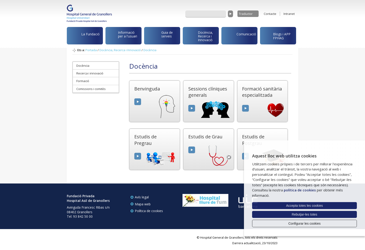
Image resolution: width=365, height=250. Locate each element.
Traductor (246, 14)
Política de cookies (149, 211)
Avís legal (142, 197)
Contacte (270, 14)
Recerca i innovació (89, 73)
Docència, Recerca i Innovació (198, 35)
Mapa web (143, 204)
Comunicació (239, 34)
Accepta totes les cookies (304, 205)
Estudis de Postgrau (253, 139)
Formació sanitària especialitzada (262, 92)
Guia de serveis (159, 36)
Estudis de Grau (205, 136)
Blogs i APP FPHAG (276, 34)
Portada (91, 50)
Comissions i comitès (91, 89)
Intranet (289, 14)
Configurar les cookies (304, 223)
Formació (82, 81)
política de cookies (300, 190)
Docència (149, 50)
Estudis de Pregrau (145, 139)
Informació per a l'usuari (122, 35)
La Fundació (84, 36)
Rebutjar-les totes (304, 214)
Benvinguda (147, 89)
